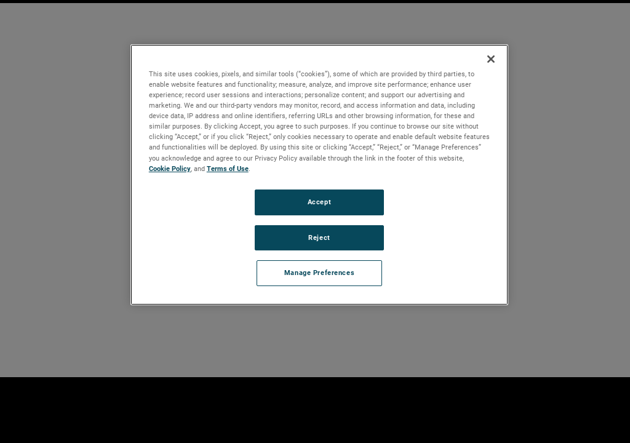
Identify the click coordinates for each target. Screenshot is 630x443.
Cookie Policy (170, 168)
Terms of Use (228, 168)
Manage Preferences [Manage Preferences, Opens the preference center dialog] (319, 272)
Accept (319, 202)
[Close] (490, 59)
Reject (319, 237)
